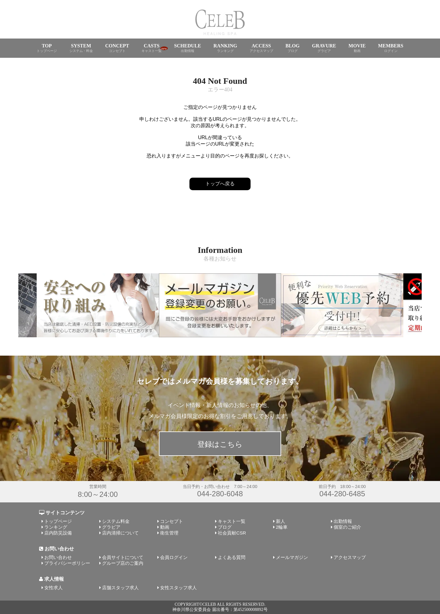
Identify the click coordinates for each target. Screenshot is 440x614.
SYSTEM (81, 48)
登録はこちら (220, 444)
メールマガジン (292, 557)
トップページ (58, 521)
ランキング (55, 527)
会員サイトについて (122, 557)
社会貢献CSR (232, 532)
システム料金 (116, 521)
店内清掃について (120, 532)
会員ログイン (174, 557)
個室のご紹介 (347, 527)
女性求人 (53, 587)
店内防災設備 (58, 532)
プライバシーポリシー (67, 563)
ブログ (225, 527)
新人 (280, 521)
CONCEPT (117, 48)
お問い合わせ (58, 557)
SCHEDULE (187, 48)
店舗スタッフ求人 (120, 587)
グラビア (111, 527)
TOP (47, 48)
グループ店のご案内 (122, 563)
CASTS (151, 48)
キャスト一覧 (231, 521)
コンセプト (171, 521)
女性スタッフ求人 (178, 587)
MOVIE (357, 48)
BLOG (292, 48)
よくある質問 (231, 557)
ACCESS (261, 48)
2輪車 (282, 527)
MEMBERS (390, 48)
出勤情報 (343, 521)
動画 (164, 527)
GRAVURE (324, 48)
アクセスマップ (350, 557)
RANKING (225, 48)
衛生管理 (169, 532)
